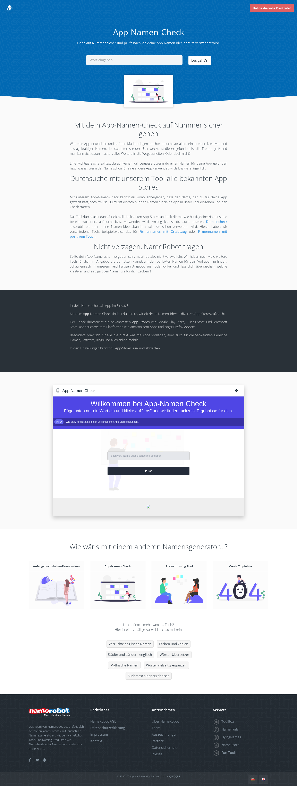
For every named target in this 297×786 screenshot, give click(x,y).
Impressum (99, 734)
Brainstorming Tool (179, 566)
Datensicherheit (164, 747)
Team (156, 727)
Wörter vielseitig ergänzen (166, 665)
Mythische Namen (124, 665)
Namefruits (36, 744)
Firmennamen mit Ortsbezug (163, 231)
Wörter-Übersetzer (174, 654)
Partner (158, 741)
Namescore (60, 744)
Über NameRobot (165, 721)
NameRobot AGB (103, 721)
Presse (157, 754)
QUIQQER (174, 776)
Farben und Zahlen (173, 643)
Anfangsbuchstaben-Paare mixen (56, 566)
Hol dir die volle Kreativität (272, 8)
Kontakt (96, 741)
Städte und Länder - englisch (130, 654)
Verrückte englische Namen (130, 643)
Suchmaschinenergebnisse (148, 675)
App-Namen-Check (117, 566)
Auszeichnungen (164, 734)
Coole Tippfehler (240, 566)
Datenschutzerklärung (107, 727)
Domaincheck (216, 221)
